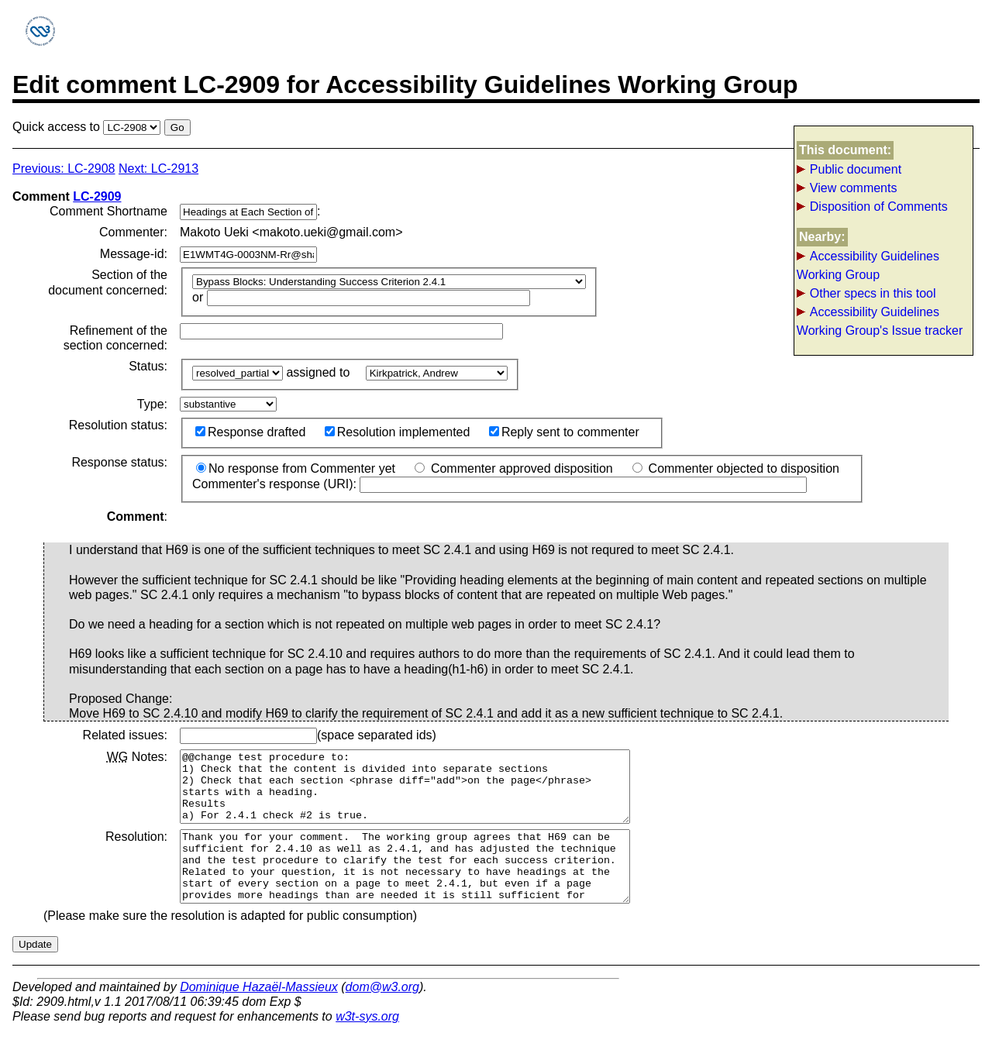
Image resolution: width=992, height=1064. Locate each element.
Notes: (137, 756)
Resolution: (136, 850)
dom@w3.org (382, 1014)
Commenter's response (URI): (499, 484)
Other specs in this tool (873, 293)
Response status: (119, 462)
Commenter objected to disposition (735, 468)
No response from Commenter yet (295, 468)
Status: (148, 366)
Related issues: (125, 735)
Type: (152, 404)
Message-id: (133, 253)
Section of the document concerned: (107, 282)
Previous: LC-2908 (63, 168)
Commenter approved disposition (513, 468)
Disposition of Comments (879, 206)
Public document (855, 169)
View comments (853, 188)
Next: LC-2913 (158, 168)
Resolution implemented (397, 432)
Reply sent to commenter (564, 432)
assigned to (319, 372)
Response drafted (250, 432)
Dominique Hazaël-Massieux (259, 1014)
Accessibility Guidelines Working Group (868, 265)
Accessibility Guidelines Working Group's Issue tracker (880, 321)
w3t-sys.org (367, 1044)
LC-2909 (97, 196)
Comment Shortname (108, 211)
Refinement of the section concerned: (115, 338)
